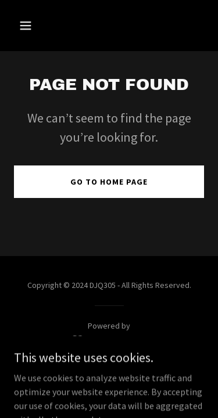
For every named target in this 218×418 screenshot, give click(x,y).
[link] (109, 340)
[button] (36, 25)
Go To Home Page (109, 181)
